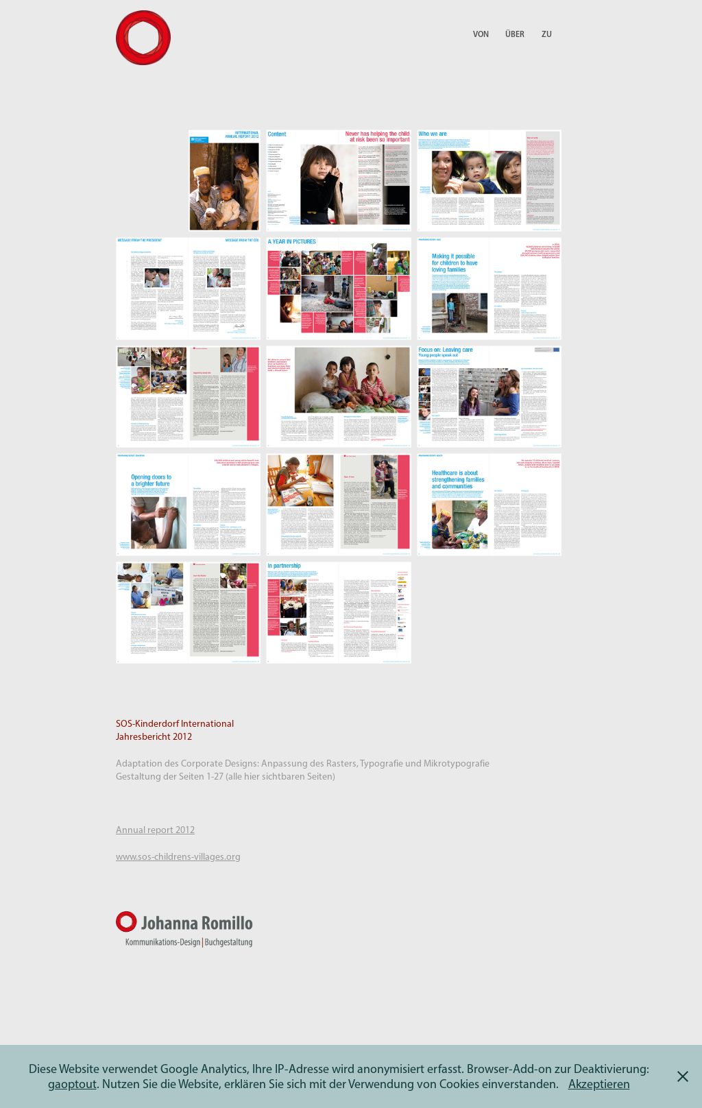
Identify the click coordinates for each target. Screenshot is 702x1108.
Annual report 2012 (155, 830)
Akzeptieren (599, 1084)
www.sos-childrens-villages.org (178, 857)
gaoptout (72, 1084)
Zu (547, 34)
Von (481, 34)
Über (514, 34)
